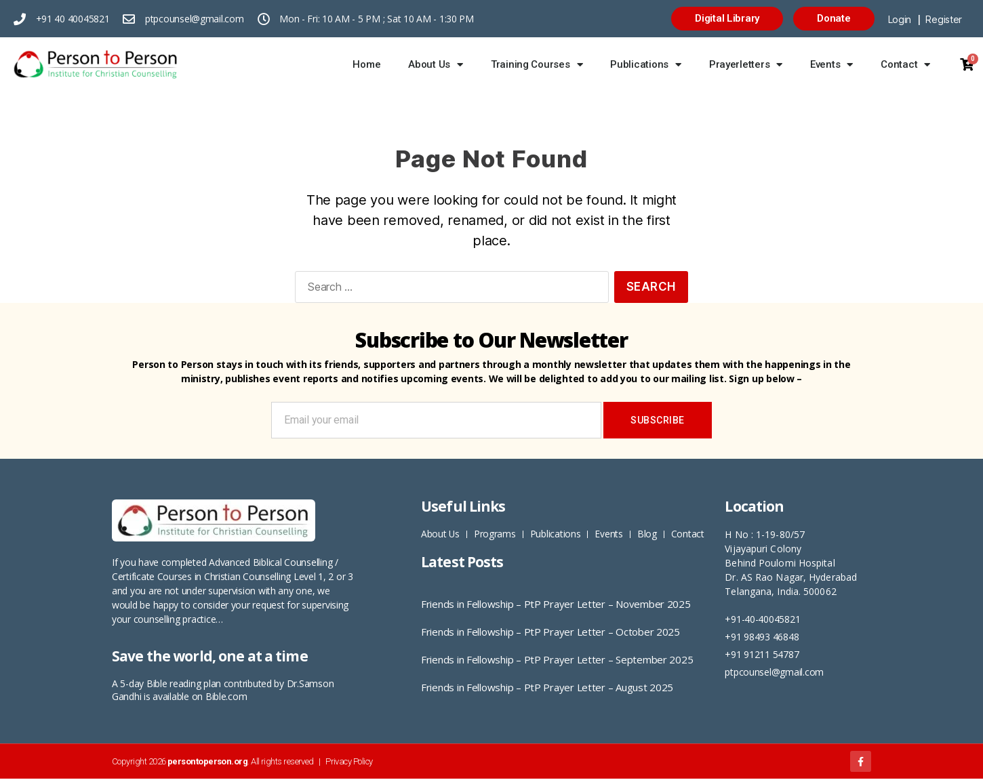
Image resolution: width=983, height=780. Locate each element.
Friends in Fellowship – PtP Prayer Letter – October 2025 (550, 631)
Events (831, 65)
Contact (905, 65)
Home (366, 64)
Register (943, 19)
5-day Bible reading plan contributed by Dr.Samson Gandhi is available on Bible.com (223, 690)
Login (900, 19)
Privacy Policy (348, 762)
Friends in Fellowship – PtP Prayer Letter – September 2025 (557, 659)
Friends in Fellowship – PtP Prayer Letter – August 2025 (547, 687)
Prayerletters (745, 65)
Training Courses (536, 65)
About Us (435, 65)
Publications (645, 65)
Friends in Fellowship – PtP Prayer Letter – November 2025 (556, 604)
